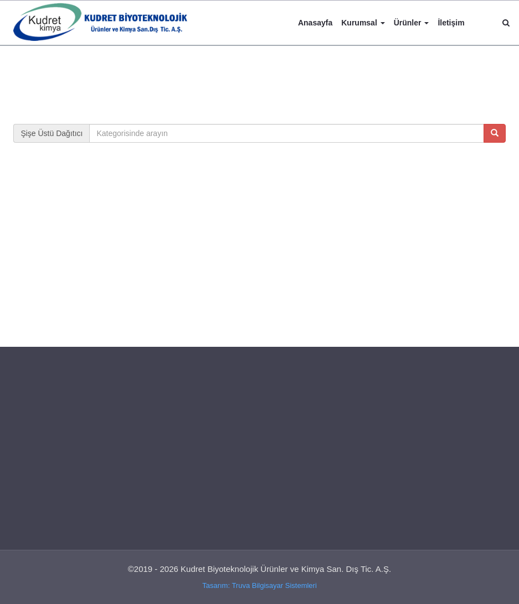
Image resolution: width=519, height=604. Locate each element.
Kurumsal (362, 22)
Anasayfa (315, 22)
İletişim (451, 22)
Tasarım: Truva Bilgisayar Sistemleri (259, 585)
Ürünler (411, 22)
